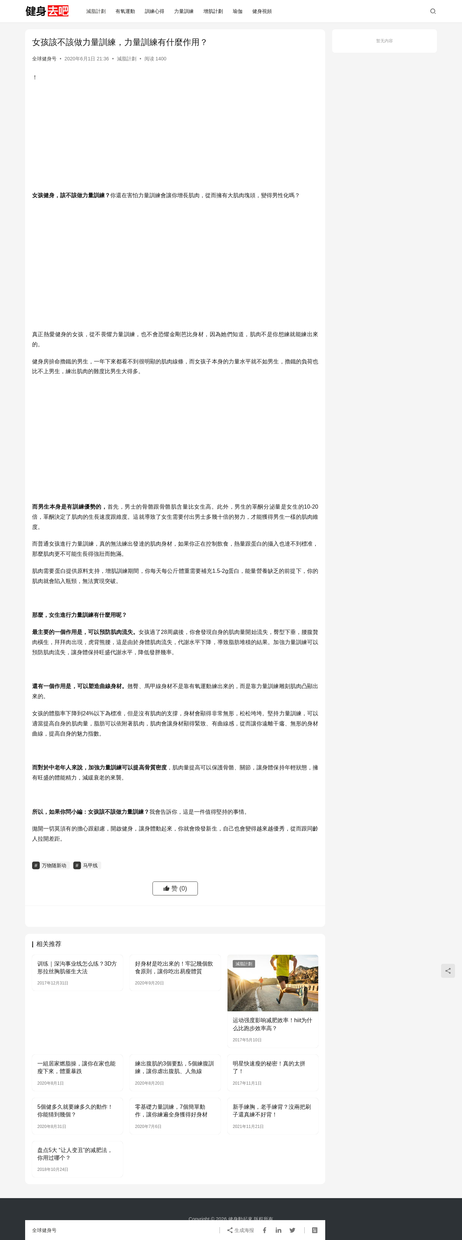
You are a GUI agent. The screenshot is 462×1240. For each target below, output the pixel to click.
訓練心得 (154, 11)
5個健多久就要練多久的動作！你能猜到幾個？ (75, 1110)
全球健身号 (44, 58)
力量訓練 (184, 11)
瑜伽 (238, 11)
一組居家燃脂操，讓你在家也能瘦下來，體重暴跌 (76, 1067)
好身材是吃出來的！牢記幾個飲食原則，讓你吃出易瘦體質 (174, 967)
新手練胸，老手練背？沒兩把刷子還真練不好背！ (272, 1110)
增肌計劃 (213, 11)
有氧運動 (125, 11)
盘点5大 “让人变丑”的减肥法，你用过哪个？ (75, 1154)
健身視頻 (262, 11)
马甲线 (90, 865)
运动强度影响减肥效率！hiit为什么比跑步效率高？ (272, 1024)
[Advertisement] (175, 138)
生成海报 (240, 1230)
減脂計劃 (96, 11)
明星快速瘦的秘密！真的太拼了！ (269, 1067)
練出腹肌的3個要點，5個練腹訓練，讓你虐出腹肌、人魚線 (174, 1067)
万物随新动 (54, 865)
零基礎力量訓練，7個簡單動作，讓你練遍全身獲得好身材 (171, 1110)
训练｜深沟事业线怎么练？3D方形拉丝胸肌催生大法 (77, 967)
